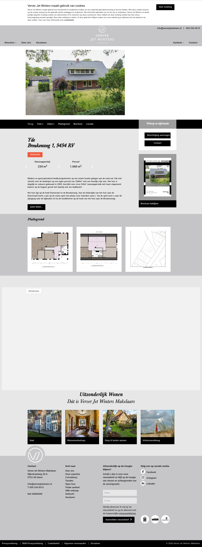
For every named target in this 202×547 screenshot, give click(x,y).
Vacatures (41, 43)
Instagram (148, 478)
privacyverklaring (127, 514)
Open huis (70, 484)
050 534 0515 (193, 28)
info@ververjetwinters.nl (169, 28)
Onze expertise (72, 474)
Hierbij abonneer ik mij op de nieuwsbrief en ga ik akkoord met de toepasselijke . (119, 510)
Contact (193, 43)
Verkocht (35, 154)
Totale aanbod (72, 487)
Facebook (148, 472)
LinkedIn (148, 484)
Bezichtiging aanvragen (158, 135)
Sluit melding (165, 7)
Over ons (26, 43)
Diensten (10, 43)
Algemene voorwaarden (75, 543)
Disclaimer (95, 543)
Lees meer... (36, 207)
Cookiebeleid (53, 543)
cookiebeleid (69, 20)
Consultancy (71, 477)
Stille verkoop (72, 491)
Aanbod (178, 43)
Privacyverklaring (9, 543)
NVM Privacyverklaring (32, 543)
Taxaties (69, 481)
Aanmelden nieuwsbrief (117, 520)
